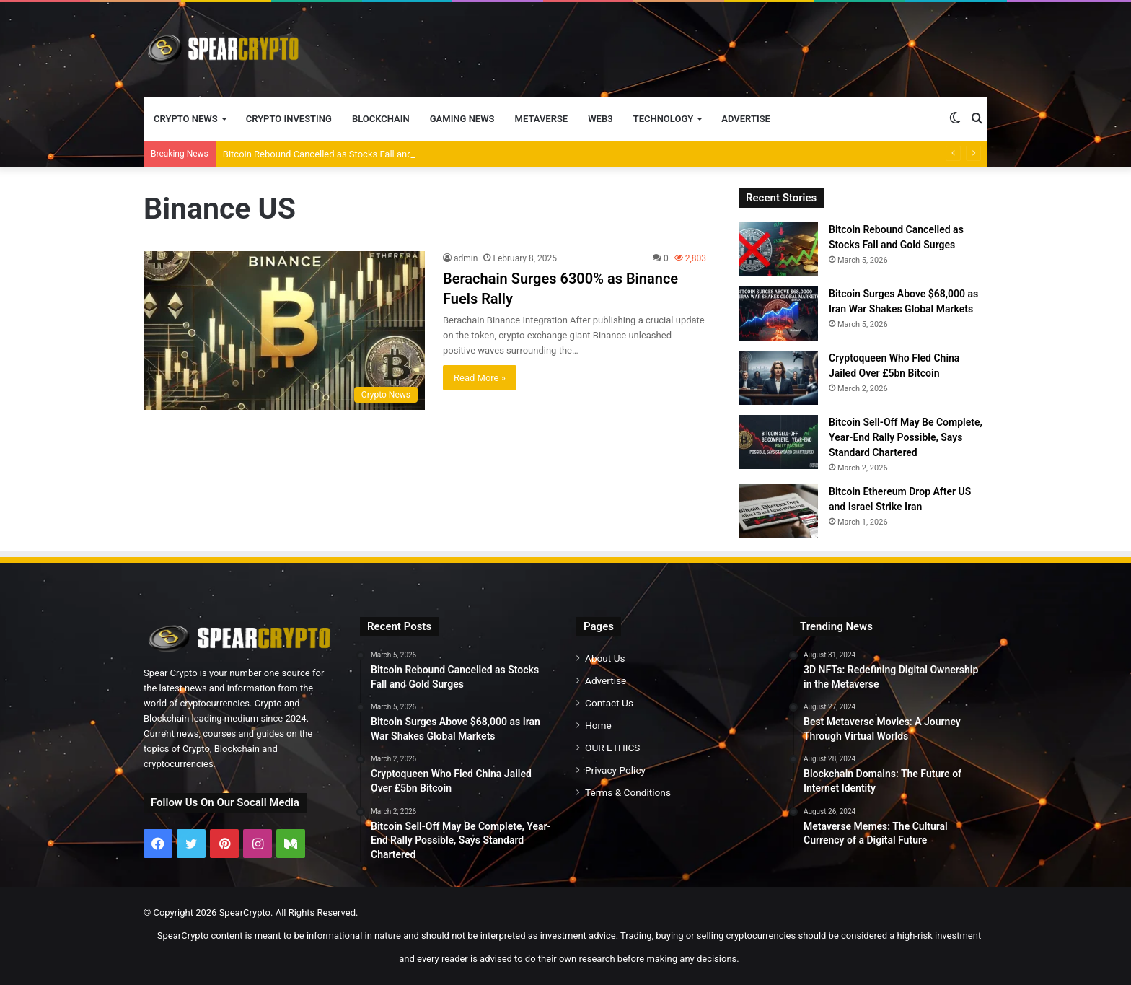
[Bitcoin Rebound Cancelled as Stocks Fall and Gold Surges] (778, 249)
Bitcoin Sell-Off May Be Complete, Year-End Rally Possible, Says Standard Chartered (905, 437)
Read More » (480, 377)
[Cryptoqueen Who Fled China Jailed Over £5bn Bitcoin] (778, 378)
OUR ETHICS (612, 747)
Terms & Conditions (628, 792)
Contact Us (609, 703)
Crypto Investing (289, 118)
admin (466, 258)
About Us (605, 658)
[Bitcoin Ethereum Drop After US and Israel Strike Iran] (778, 511)
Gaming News (462, 118)
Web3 (600, 118)
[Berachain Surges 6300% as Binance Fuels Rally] (284, 330)
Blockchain (381, 118)
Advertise (745, 118)
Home (598, 725)
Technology (663, 118)
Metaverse (541, 118)
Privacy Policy (615, 770)
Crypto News (186, 118)
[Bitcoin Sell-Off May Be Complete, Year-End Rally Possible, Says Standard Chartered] (778, 442)
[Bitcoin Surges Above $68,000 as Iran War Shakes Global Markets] (778, 313)
